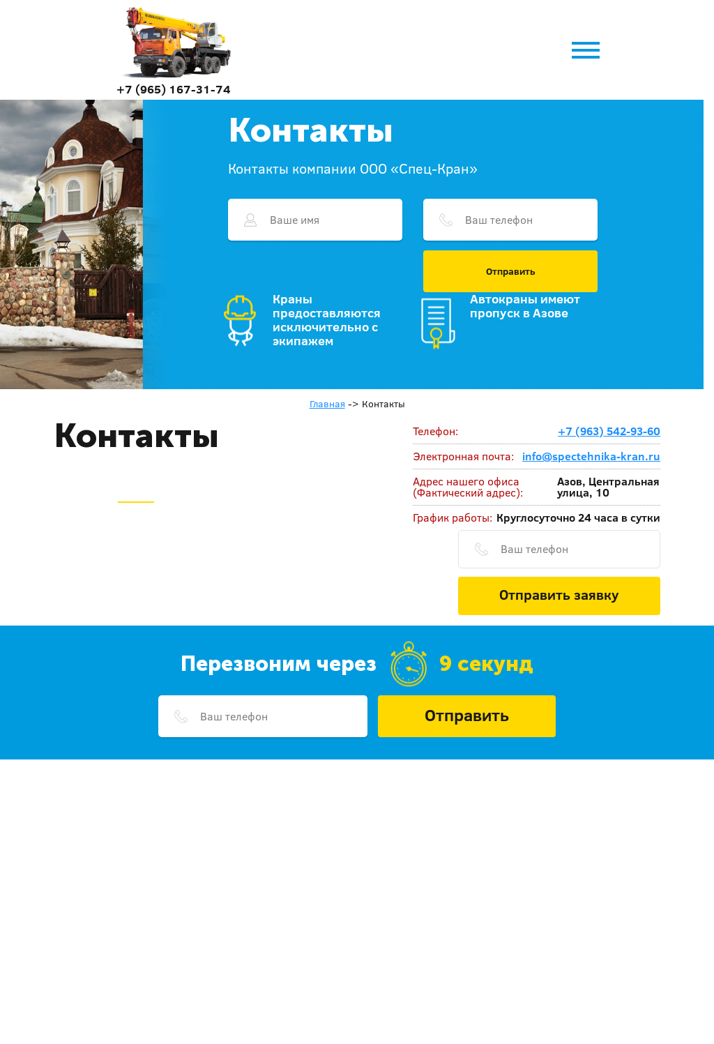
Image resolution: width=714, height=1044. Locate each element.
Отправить (511, 271)
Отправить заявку (559, 594)
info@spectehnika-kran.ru (591, 456)
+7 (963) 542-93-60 (609, 431)
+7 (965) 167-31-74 (173, 89)
